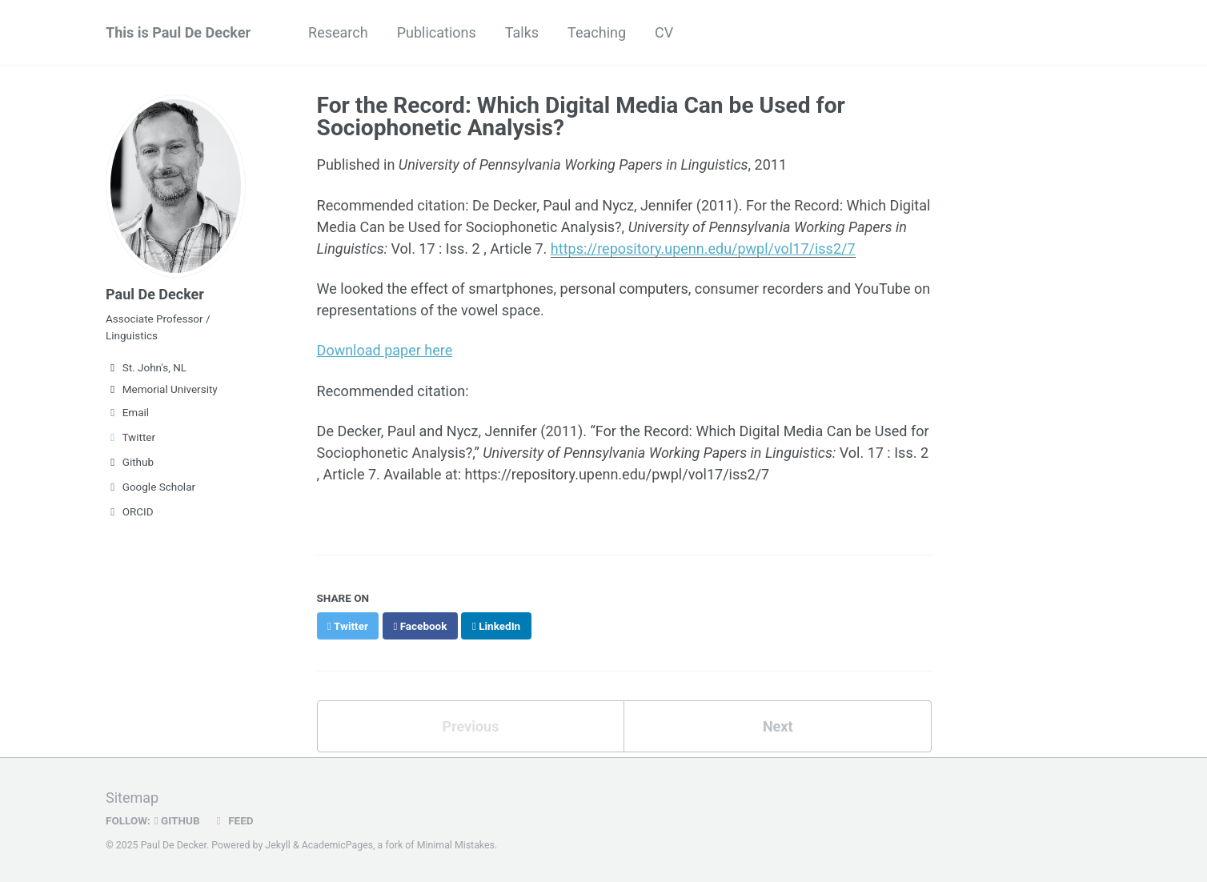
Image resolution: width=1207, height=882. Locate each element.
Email (127, 412)
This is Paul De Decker (178, 32)
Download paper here (385, 350)
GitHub (177, 820)
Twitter (130, 437)
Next (778, 726)
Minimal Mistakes (456, 845)
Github (130, 461)
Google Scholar (150, 486)
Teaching (596, 32)
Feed (233, 820)
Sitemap (132, 797)
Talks (522, 32)
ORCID (130, 511)
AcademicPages (337, 845)
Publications (436, 32)
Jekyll (278, 845)
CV (664, 32)
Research (338, 32)
